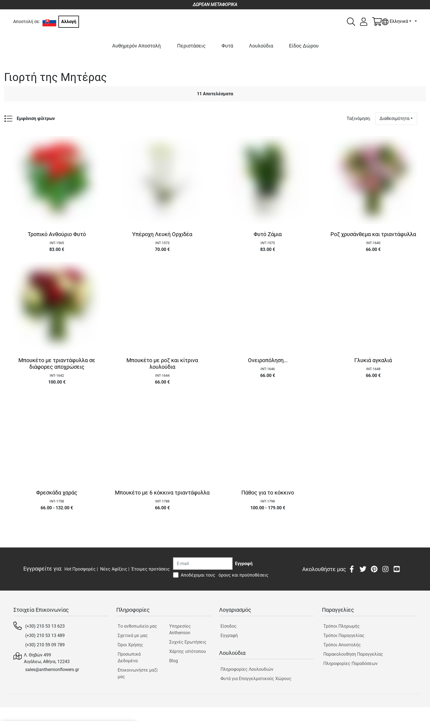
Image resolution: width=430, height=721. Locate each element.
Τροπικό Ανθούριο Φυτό (57, 234)
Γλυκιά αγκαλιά (373, 360)
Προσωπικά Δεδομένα (129, 657)
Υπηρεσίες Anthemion (180, 629)
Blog (173, 660)
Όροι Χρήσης (130, 644)
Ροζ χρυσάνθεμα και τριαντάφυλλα (373, 234)
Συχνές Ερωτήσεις (187, 642)
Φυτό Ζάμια (268, 234)
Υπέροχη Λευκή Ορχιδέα (162, 234)
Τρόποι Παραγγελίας (343, 635)
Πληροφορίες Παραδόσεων (350, 663)
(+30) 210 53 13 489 (45, 635)
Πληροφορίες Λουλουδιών (246, 669)
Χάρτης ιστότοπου (187, 651)
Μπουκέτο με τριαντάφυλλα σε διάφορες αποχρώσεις (56, 363)
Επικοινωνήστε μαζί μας (138, 673)
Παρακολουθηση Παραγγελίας (353, 654)
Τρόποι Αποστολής (342, 644)
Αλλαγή (68, 21)
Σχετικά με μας (133, 635)
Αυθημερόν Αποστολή (136, 46)
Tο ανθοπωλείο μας (137, 626)
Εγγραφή (229, 635)
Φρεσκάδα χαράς (56, 492)
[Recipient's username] (203, 563)
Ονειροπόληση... (268, 360)
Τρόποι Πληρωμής (341, 626)
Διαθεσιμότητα (394, 118)
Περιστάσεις (191, 46)
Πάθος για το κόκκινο (267, 492)
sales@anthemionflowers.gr (52, 669)
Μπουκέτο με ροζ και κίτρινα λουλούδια (162, 363)
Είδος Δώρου (304, 46)
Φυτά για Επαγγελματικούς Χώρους (256, 678)
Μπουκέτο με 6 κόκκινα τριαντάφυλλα (162, 492)
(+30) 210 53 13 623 (45, 626)
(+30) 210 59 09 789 (45, 644)
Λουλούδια (261, 46)
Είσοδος (228, 626)
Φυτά (227, 46)
